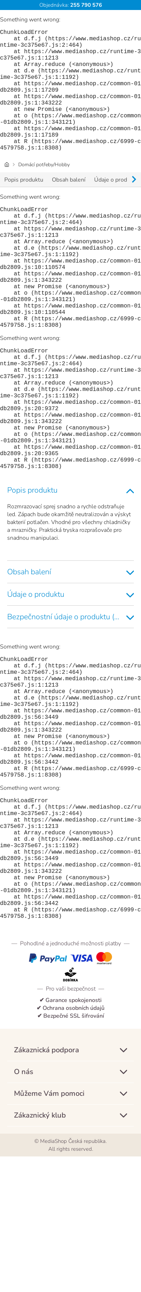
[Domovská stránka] (6, 191)
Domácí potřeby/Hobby (44, 191)
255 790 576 (85, 5)
